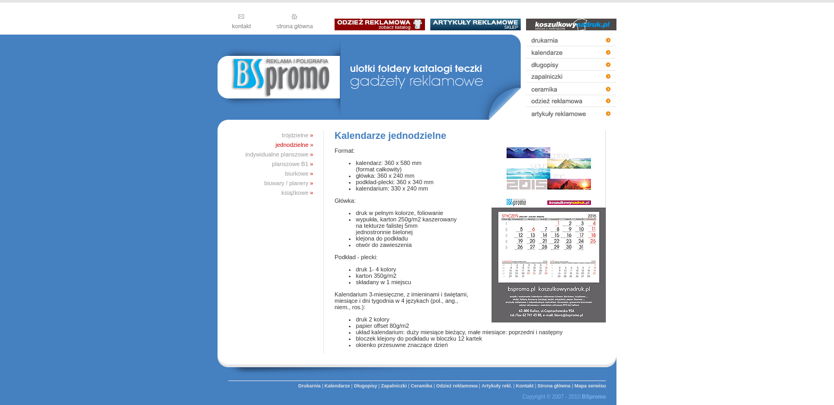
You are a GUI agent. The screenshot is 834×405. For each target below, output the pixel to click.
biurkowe (296, 173)
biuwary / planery (286, 183)
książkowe (294, 192)
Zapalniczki (394, 386)
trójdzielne (295, 135)
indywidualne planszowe (276, 154)
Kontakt (525, 386)
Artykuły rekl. (496, 386)
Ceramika (421, 386)
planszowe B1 (290, 164)
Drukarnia (309, 386)
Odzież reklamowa (457, 386)
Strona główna (554, 386)
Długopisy (365, 386)
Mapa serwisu (590, 386)
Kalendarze (337, 386)
